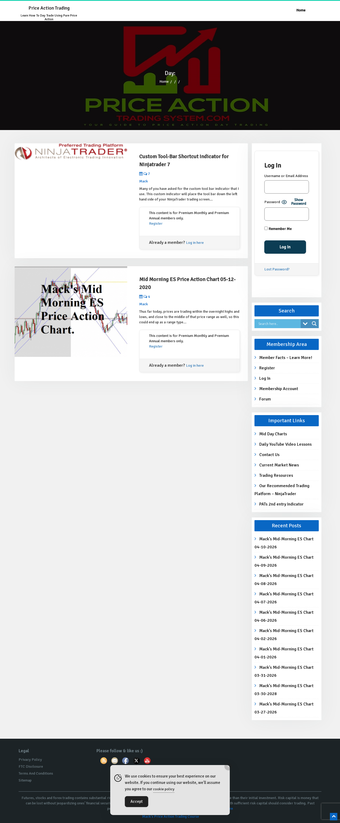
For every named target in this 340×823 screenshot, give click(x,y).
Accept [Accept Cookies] (136, 801)
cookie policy (164, 789)
